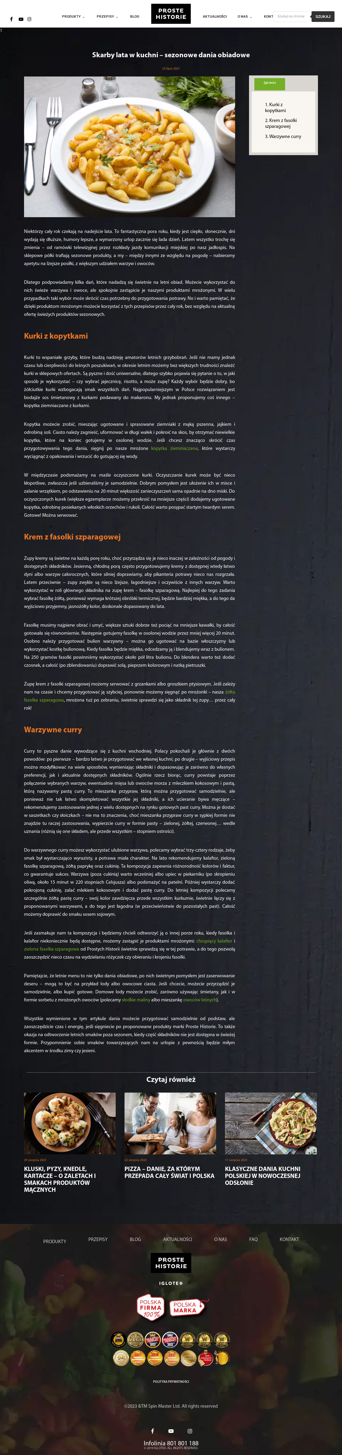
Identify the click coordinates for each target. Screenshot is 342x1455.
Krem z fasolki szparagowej (281, 123)
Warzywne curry (285, 136)
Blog (135, 1239)
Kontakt (289, 1239)
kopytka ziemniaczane (174, 448)
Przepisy (98, 1239)
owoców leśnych (199, 1000)
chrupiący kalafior (214, 941)
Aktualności (177, 1239)
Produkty (54, 1242)
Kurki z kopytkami (275, 107)
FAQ (253, 1239)
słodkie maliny (136, 1000)
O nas (220, 1239)
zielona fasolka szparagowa (51, 949)
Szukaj (323, 16)
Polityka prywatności (171, 1382)
